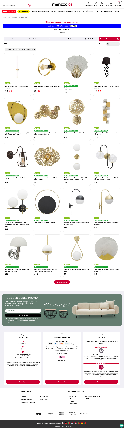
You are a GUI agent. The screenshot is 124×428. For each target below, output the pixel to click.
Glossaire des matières (28, 402)
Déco (9, 17)
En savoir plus (23, 382)
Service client (44, 399)
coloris (51, 39)
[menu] (62, 11)
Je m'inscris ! (23, 315)
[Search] (28, 5)
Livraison (23, 396)
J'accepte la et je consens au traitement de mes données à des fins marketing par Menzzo (22, 320)
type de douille (89, 39)
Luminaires (14, 17)
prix (13, 39)
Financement (44, 396)
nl (121, 1)
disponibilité (32, 39)
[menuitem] (9, 11)
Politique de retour (26, 399)
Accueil (4, 17)
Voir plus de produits (62, 282)
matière (70, 39)
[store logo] (62, 4)
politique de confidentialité (21, 318)
